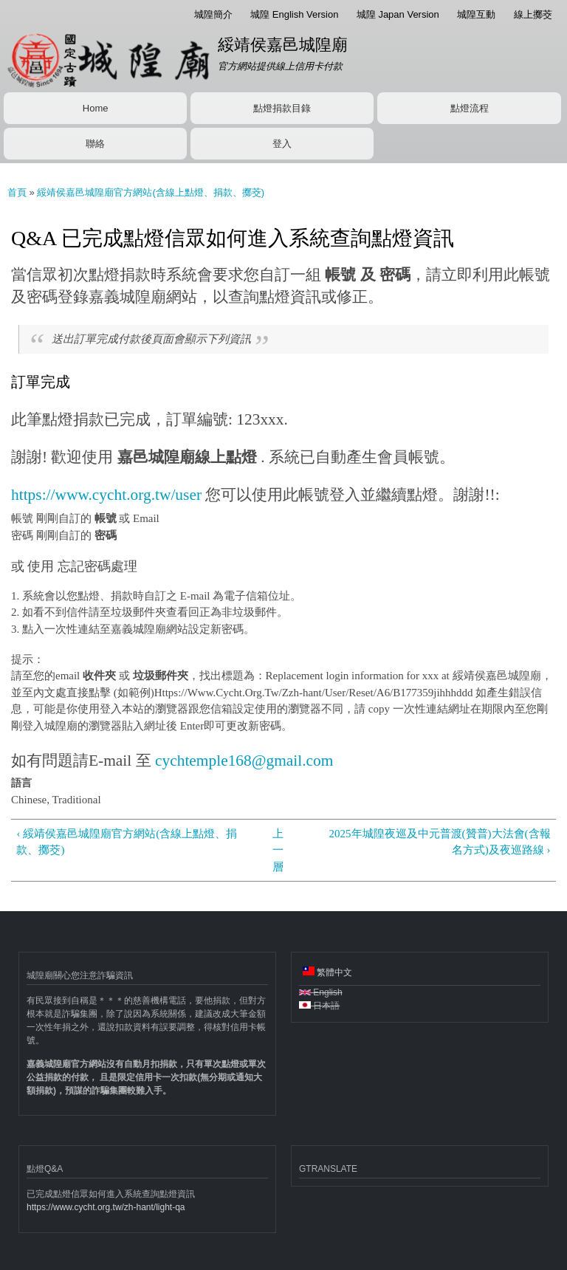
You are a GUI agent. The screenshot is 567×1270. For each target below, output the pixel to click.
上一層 (278, 850)
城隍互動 (476, 14)
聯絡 (95, 143)
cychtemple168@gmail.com (244, 760)
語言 (21, 783)
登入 (282, 143)
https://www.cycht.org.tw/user (106, 495)
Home (96, 108)
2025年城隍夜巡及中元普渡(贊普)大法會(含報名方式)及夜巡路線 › (440, 842)
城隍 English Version (294, 14)
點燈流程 (469, 108)
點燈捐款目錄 (282, 108)
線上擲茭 (533, 14)
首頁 (17, 192)
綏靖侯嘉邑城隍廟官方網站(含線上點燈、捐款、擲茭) (150, 192)
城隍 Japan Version (398, 14)
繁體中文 (327, 972)
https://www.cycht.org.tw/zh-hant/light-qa (106, 1207)
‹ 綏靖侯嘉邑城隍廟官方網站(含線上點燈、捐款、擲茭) (126, 842)
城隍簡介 (213, 14)
